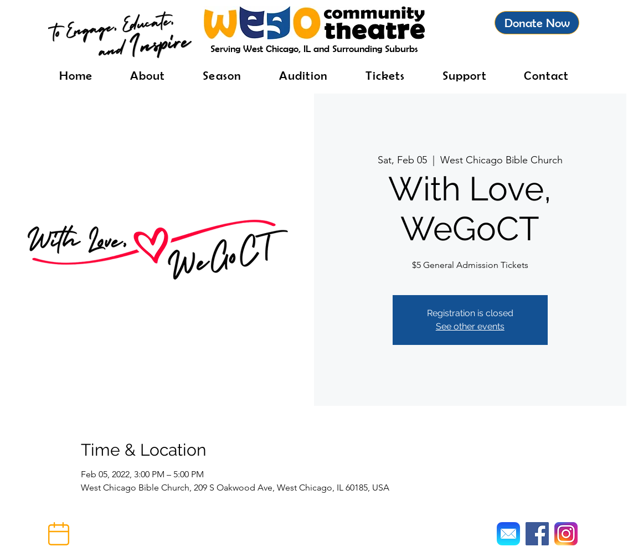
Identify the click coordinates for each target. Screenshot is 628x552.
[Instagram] (566, 533)
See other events (470, 326)
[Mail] (508, 533)
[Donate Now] (537, 22)
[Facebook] (537, 533)
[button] (58, 533)
